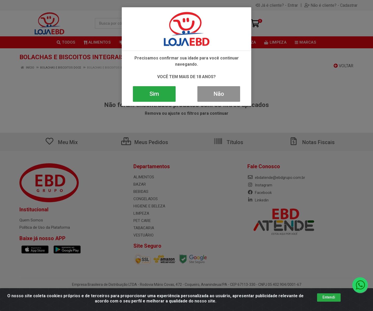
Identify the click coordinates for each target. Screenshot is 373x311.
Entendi (328, 297)
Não (218, 94)
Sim (154, 94)
